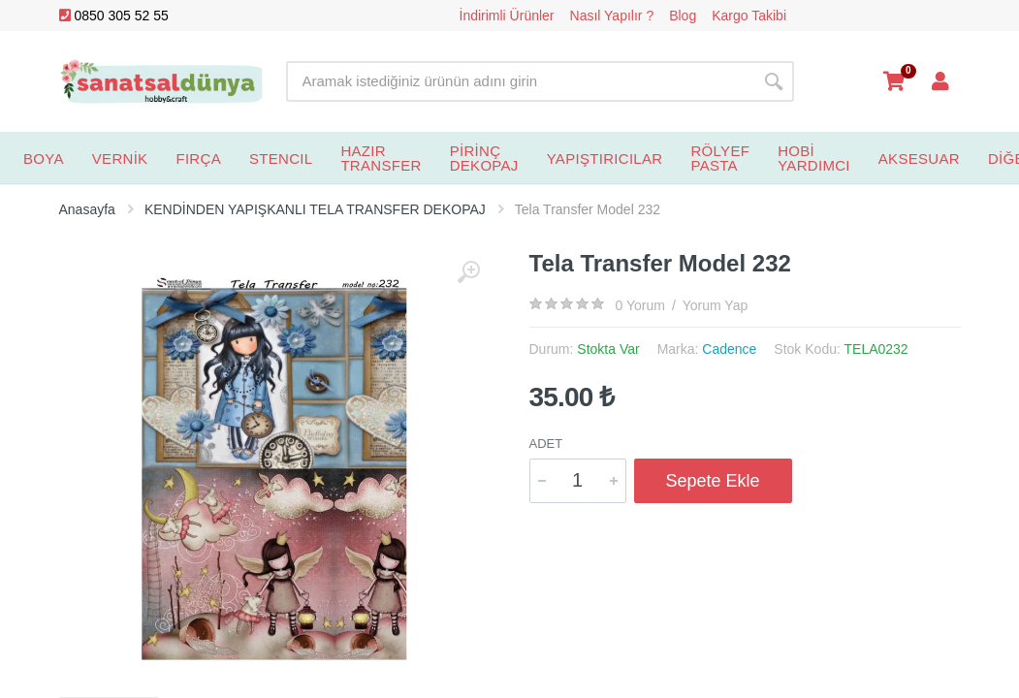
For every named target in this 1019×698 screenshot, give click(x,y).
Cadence (729, 349)
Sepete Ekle (713, 481)
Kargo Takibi (749, 15)
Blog (682, 15)
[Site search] (519, 81)
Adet (546, 443)
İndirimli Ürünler (507, 15)
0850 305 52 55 (114, 15)
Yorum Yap (715, 305)
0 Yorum (640, 305)
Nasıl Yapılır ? (612, 15)
